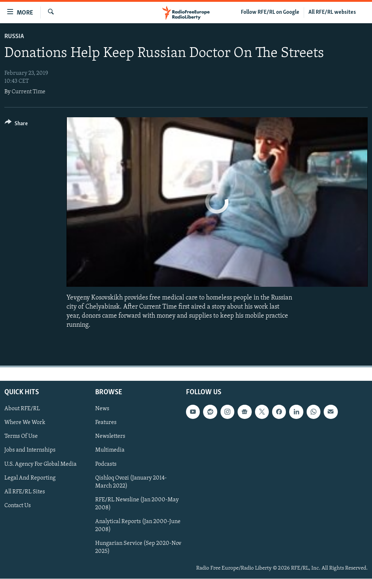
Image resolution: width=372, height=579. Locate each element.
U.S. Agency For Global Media (40, 464)
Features (106, 423)
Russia (14, 36)
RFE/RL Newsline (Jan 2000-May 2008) (137, 504)
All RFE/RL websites (332, 12)
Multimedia (110, 450)
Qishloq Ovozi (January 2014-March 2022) (131, 482)
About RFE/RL (22, 409)
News (102, 409)
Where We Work (24, 423)
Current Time (28, 92)
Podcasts (106, 464)
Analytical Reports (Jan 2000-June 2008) (138, 526)
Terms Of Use (21, 437)
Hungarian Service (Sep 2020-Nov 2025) (138, 547)
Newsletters (110, 437)
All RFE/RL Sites (24, 492)
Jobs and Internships (30, 450)
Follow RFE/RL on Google (270, 12)
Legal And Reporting (30, 478)
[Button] (16, 124)
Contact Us (17, 506)
